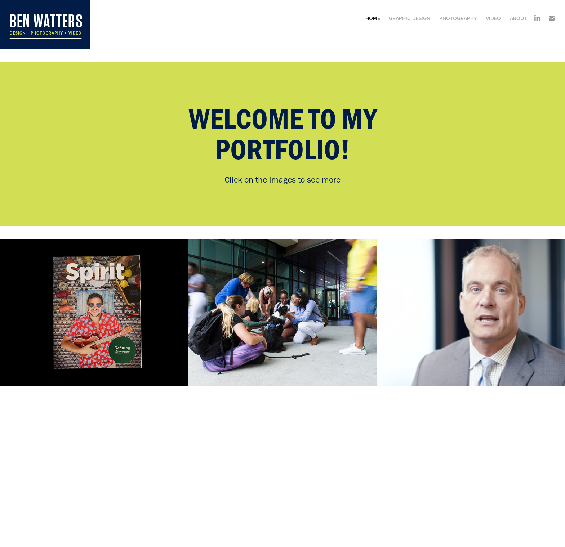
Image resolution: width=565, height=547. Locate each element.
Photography (458, 18)
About (518, 18)
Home (372, 18)
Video (493, 18)
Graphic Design (409, 18)
